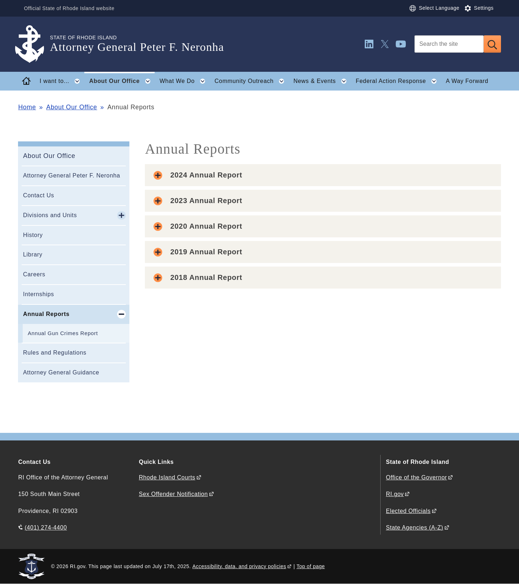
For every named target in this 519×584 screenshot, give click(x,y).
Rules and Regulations (54, 353)
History (33, 235)
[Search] (449, 44)
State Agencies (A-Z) (414, 527)
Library (33, 254)
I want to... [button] (62, 81)
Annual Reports (46, 314)
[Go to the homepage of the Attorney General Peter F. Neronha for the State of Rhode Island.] (34, 44)
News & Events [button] (322, 81)
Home (27, 107)
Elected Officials (408, 511)
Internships (38, 294)
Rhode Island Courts (167, 477)
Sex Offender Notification (173, 494)
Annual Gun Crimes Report (63, 333)
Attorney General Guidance (61, 372)
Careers (34, 274)
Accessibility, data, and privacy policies (239, 566)
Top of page (311, 566)
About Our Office (71, 107)
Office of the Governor (416, 477)
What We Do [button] (185, 81)
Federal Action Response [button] (398, 81)
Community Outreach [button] (251, 81)
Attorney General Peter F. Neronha (71, 175)
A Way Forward (467, 81)
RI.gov (395, 494)
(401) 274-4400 (46, 527)
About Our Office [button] (122, 81)
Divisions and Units (50, 215)
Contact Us (38, 195)
